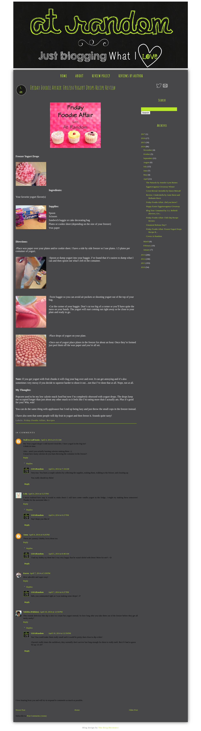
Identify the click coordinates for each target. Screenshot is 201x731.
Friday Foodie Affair (34, 420)
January (146, 250)
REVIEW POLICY (101, 76)
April (145, 179)
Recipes (51, 420)
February (147, 245)
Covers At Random (154, 236)
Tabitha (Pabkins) (31, 612)
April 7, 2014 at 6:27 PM (58, 592)
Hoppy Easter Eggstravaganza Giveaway (163, 206)
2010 (143, 267)
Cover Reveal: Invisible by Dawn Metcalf (163, 191)
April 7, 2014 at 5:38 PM (40, 573)
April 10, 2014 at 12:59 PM (59, 633)
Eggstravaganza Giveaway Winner (160, 186)
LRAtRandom (37, 469)
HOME (63, 76)
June (145, 170)
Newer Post (20, 710)
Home (77, 710)
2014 (143, 146)
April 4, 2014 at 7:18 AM (58, 469)
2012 (143, 259)
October (147, 154)
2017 (143, 134)
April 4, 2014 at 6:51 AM (51, 440)
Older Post (133, 710)
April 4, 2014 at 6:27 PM (58, 515)
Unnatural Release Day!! (156, 225)
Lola (25, 493)
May (145, 175)
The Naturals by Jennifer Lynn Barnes (162, 182)
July (145, 166)
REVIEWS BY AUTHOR (131, 76)
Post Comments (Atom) (37, 716)
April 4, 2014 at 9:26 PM (39, 534)
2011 (143, 263)
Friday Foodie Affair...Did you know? (161, 202)
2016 (143, 138)
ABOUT (79, 76)
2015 (143, 142)
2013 (143, 255)
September (148, 158)
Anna (25, 534)
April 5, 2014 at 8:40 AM (58, 553)
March (146, 241)
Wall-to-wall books (31, 440)
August (146, 162)
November (148, 150)
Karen (26, 573)
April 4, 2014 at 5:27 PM (38, 493)
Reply (25, 457)
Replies (29, 463)
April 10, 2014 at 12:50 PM (51, 612)
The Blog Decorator (108, 727)
